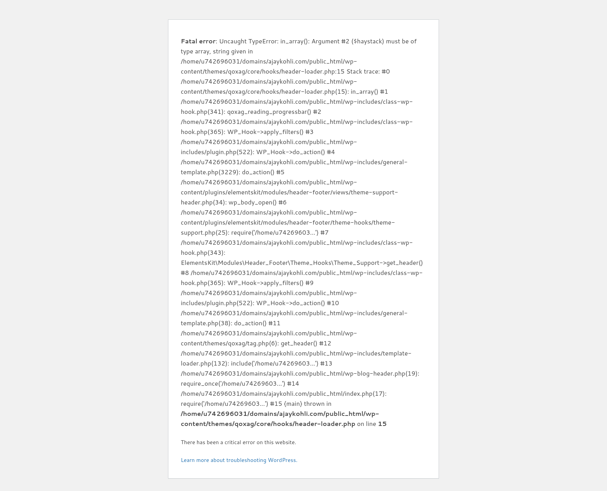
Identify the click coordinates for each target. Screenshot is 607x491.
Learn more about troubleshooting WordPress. (239, 460)
